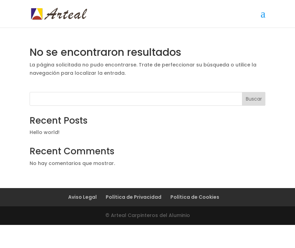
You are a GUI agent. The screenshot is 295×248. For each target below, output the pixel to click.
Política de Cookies (194, 197)
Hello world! (45, 132)
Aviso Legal (82, 197)
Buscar (254, 98)
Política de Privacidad (133, 197)
